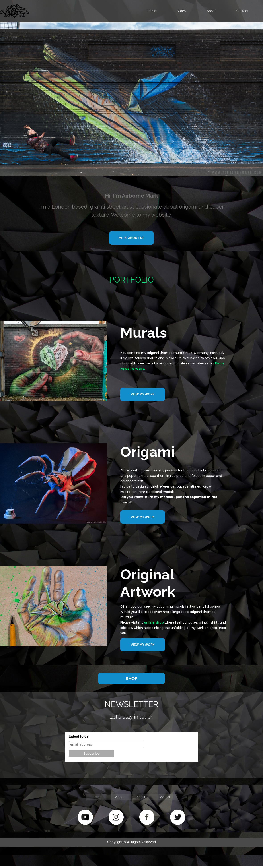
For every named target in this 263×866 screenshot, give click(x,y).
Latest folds (79, 736)
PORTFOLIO (131, 279)
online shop (154, 622)
